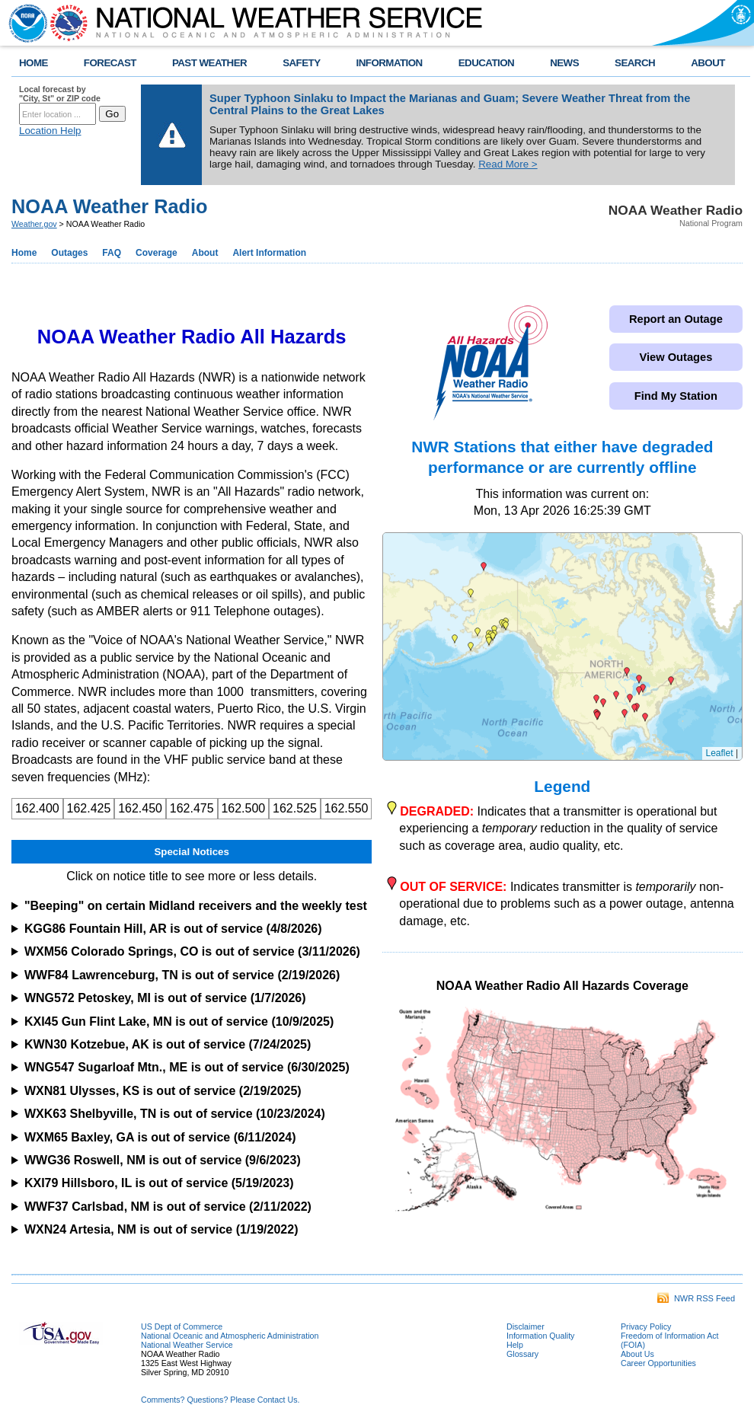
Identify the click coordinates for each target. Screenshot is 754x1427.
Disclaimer (525, 1326)
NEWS (564, 63)
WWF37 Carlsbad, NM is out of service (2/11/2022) (168, 1206)
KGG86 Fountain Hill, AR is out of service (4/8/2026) (173, 928)
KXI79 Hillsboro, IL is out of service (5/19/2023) (159, 1182)
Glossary (522, 1353)
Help (514, 1344)
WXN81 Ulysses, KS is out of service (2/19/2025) (163, 1090)
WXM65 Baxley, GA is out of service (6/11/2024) (160, 1137)
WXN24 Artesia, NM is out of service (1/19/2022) (161, 1229)
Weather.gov (34, 223)
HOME (33, 63)
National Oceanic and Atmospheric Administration (229, 1335)
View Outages (675, 357)
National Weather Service (187, 1344)
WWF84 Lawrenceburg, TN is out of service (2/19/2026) (182, 975)
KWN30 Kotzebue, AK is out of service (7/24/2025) (167, 1044)
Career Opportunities (658, 1363)
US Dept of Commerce (181, 1326)
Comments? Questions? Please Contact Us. (220, 1399)
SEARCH (635, 63)
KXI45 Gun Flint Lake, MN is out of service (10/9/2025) (179, 1021)
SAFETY (301, 63)
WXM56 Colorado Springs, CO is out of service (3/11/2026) (192, 951)
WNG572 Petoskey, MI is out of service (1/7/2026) (165, 997)
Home (24, 252)
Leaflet (719, 753)
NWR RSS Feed (696, 1298)
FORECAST (110, 63)
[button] (455, 638)
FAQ (111, 252)
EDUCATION (486, 63)
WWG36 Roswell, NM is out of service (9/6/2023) (162, 1160)
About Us (637, 1353)
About (205, 252)
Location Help (50, 130)
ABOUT (708, 63)
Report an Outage (676, 319)
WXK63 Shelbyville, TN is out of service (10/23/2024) (174, 1113)
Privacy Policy (646, 1326)
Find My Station (675, 396)
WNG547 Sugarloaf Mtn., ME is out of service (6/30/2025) (187, 1067)
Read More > (507, 164)
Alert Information (269, 252)
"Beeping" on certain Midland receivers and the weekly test (195, 905)
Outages (69, 252)
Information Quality (540, 1335)
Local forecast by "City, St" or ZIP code (60, 94)
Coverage (156, 252)
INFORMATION (389, 63)
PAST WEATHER (209, 63)
